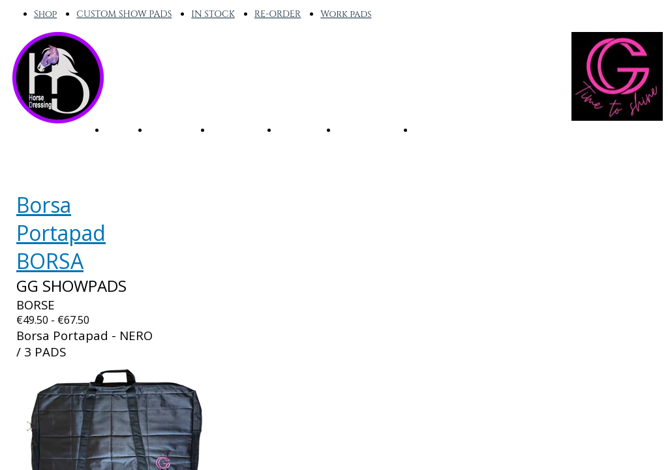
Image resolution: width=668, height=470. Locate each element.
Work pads (345, 14)
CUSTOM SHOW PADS (124, 14)
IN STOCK (213, 14)
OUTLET (435, 129)
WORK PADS (368, 129)
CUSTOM (301, 129)
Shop (45, 14)
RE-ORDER (277, 14)
